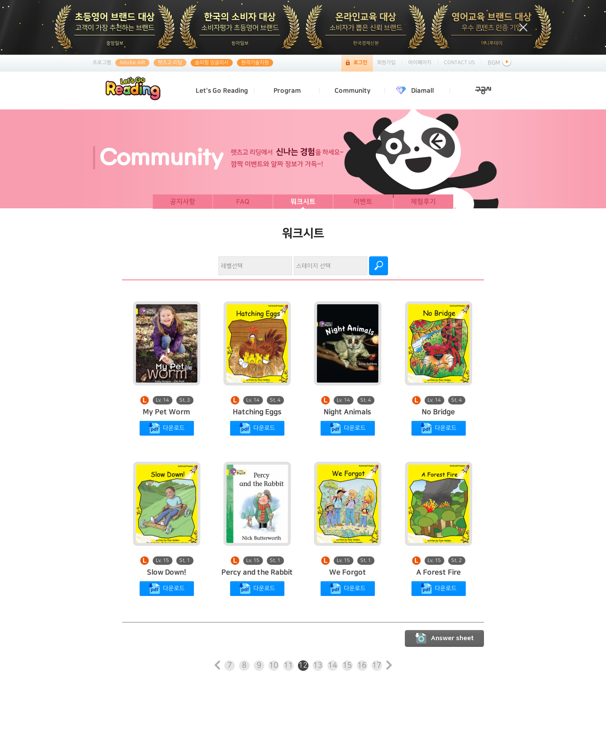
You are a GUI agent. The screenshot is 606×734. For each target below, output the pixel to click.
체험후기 (423, 201)
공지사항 (182, 201)
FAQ (243, 201)
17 (376, 665)
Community (352, 90)
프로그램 (102, 62)
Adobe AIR (132, 62)
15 (347, 665)
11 (288, 665)
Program (287, 90)
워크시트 (303, 201)
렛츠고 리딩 (170, 62)
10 (273, 665)
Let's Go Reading (222, 90)
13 (317, 665)
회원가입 (386, 62)
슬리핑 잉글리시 (212, 62)
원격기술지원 (255, 62)
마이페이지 (419, 62)
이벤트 (363, 201)
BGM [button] (500, 63)
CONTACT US (459, 62)
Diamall (422, 90)
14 (332, 665)
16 (362, 665)
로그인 (360, 62)
